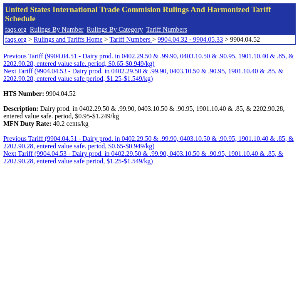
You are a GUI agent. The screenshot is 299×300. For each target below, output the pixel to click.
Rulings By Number (57, 29)
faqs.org (16, 29)
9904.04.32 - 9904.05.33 (190, 39)
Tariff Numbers (166, 29)
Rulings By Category (115, 29)
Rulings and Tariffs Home (68, 39)
